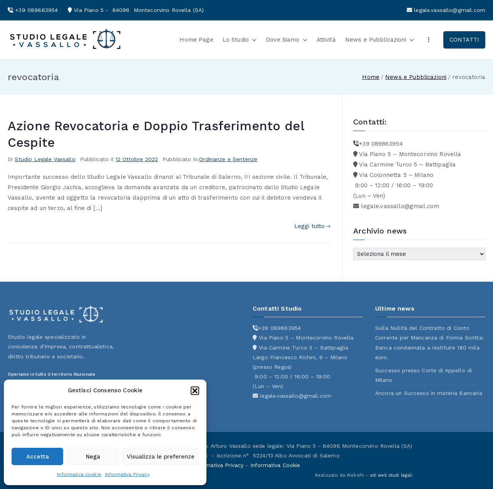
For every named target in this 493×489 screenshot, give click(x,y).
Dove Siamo (286, 40)
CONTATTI (464, 39)
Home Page (196, 39)
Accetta (37, 456)
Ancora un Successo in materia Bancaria (428, 393)
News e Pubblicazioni (379, 40)
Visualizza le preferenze (161, 456)
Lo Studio (240, 40)
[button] (195, 391)
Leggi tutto (312, 226)
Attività (326, 39)
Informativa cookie (79, 474)
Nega (93, 456)
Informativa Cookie (275, 465)
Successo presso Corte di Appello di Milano (423, 375)
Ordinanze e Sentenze (228, 159)
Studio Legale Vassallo (45, 159)
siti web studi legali (391, 475)
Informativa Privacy (127, 474)
